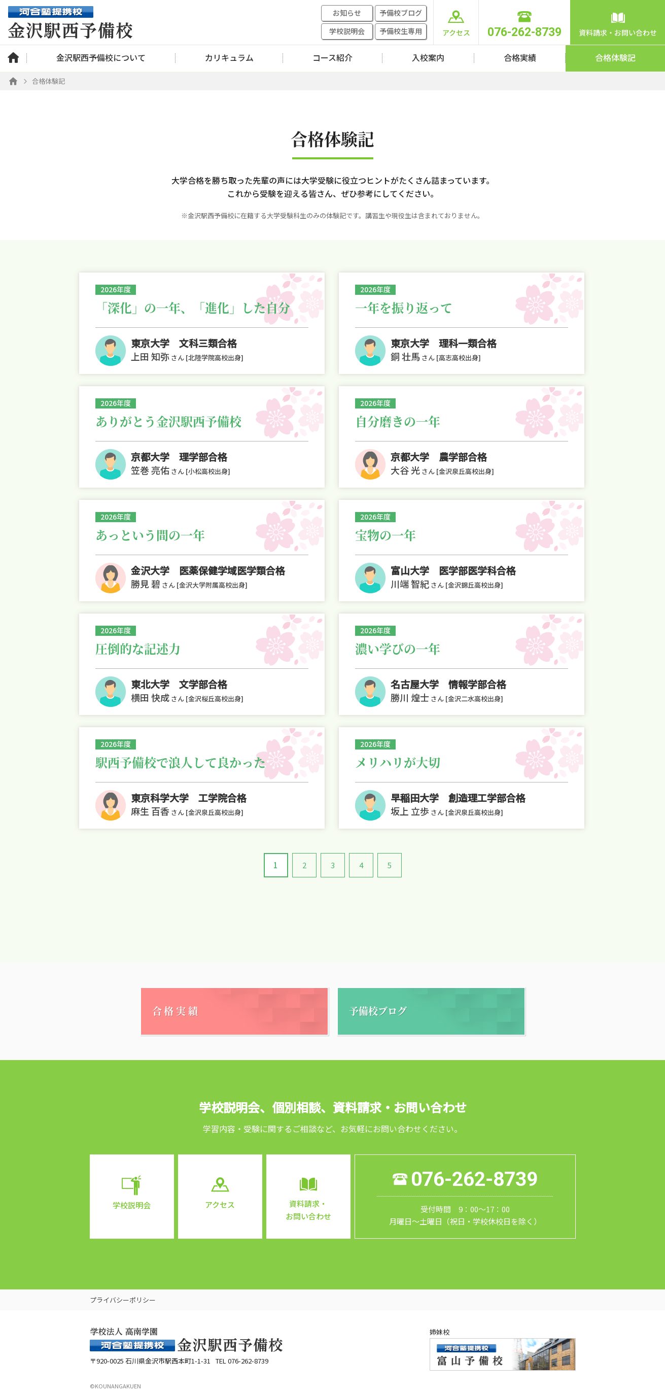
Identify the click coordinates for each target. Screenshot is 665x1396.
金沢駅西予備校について (101, 57)
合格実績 (520, 57)
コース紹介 (332, 57)
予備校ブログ (400, 13)
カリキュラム (229, 57)
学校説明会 (347, 31)
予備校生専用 (400, 31)
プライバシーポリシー (123, 1300)
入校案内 (428, 57)
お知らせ (347, 13)
